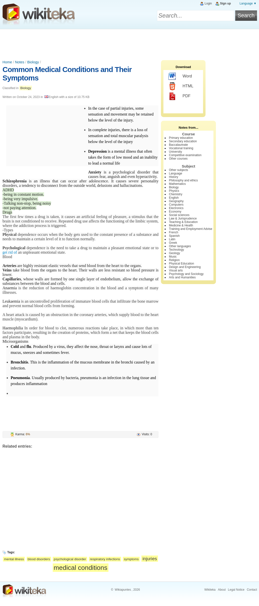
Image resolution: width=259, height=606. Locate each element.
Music (173, 256)
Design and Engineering (185, 267)
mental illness (14, 559)
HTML (180, 86)
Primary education (181, 138)
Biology (33, 62)
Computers (176, 204)
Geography (176, 201)
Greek (173, 242)
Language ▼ (248, 3)
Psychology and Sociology (186, 274)
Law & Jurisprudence (183, 218)
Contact (252, 589)
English (174, 197)
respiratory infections (105, 559)
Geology (174, 253)
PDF (179, 96)
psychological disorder (70, 559)
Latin (172, 239)
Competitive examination (185, 155)
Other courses (178, 158)
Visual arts (176, 270)
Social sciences (179, 215)
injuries (149, 558)
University (175, 151)
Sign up (225, 3)
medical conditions (80, 567)
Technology (176, 249)
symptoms (131, 559)
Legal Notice (236, 589)
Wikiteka (209, 589)
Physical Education (181, 263)
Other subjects (178, 170)
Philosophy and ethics (183, 180)
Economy (175, 211)
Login (208, 3)
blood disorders (39, 559)
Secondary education (183, 141)
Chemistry (175, 194)
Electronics (176, 208)
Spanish (174, 236)
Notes (19, 62)
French (173, 232)
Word (180, 76)
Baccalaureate (178, 144)
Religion (174, 260)
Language (175, 173)
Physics (174, 191)
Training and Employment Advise (190, 229)
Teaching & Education (183, 222)
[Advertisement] (129, 42)
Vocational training (181, 148)
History (173, 177)
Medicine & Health (181, 225)
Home (7, 62)
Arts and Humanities (182, 277)
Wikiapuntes (123, 589)
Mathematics (177, 184)
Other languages (180, 246)
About (222, 589)
